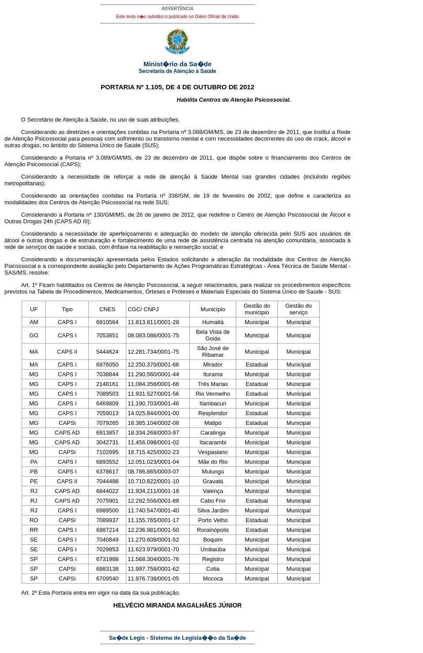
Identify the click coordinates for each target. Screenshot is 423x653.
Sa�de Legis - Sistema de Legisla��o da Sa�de (177, 637)
